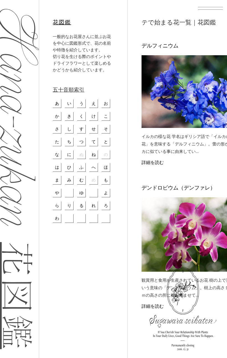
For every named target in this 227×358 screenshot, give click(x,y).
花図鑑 (62, 22)
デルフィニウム (160, 46)
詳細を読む (153, 162)
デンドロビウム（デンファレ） (178, 188)
